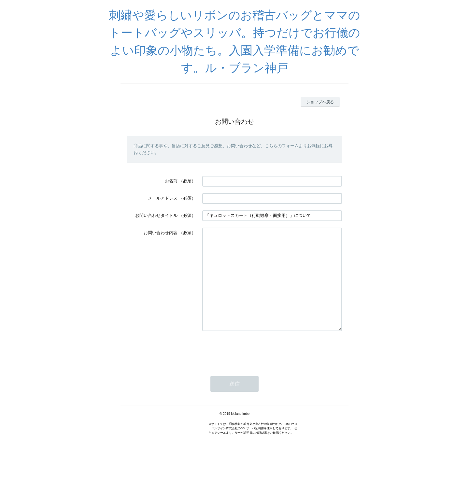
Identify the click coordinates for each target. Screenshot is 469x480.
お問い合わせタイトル (156, 215)
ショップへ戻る (320, 102)
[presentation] (251, 370)
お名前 (171, 180)
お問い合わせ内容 (161, 232)
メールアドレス (163, 198)
